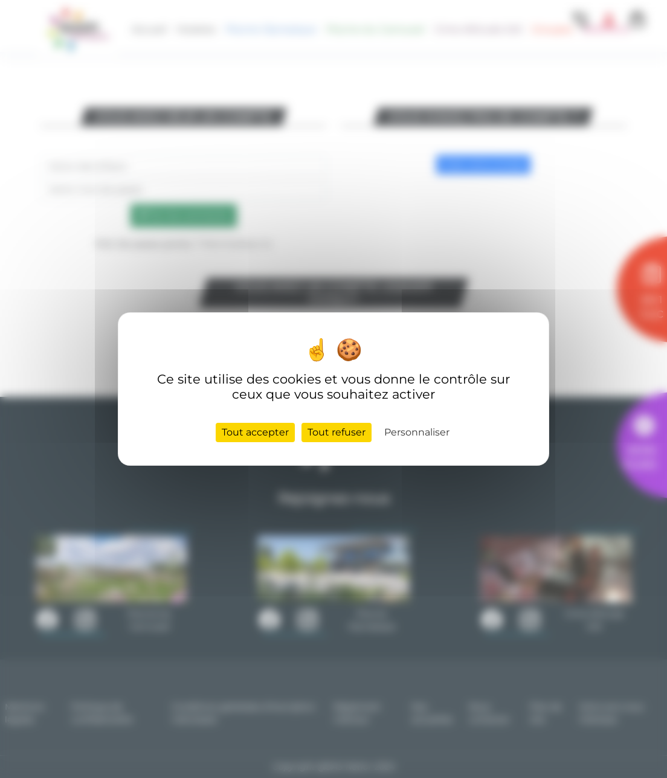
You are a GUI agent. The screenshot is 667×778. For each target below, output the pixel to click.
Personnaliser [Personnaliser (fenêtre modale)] (417, 432)
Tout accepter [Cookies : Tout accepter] (255, 432)
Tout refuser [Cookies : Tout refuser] (337, 432)
